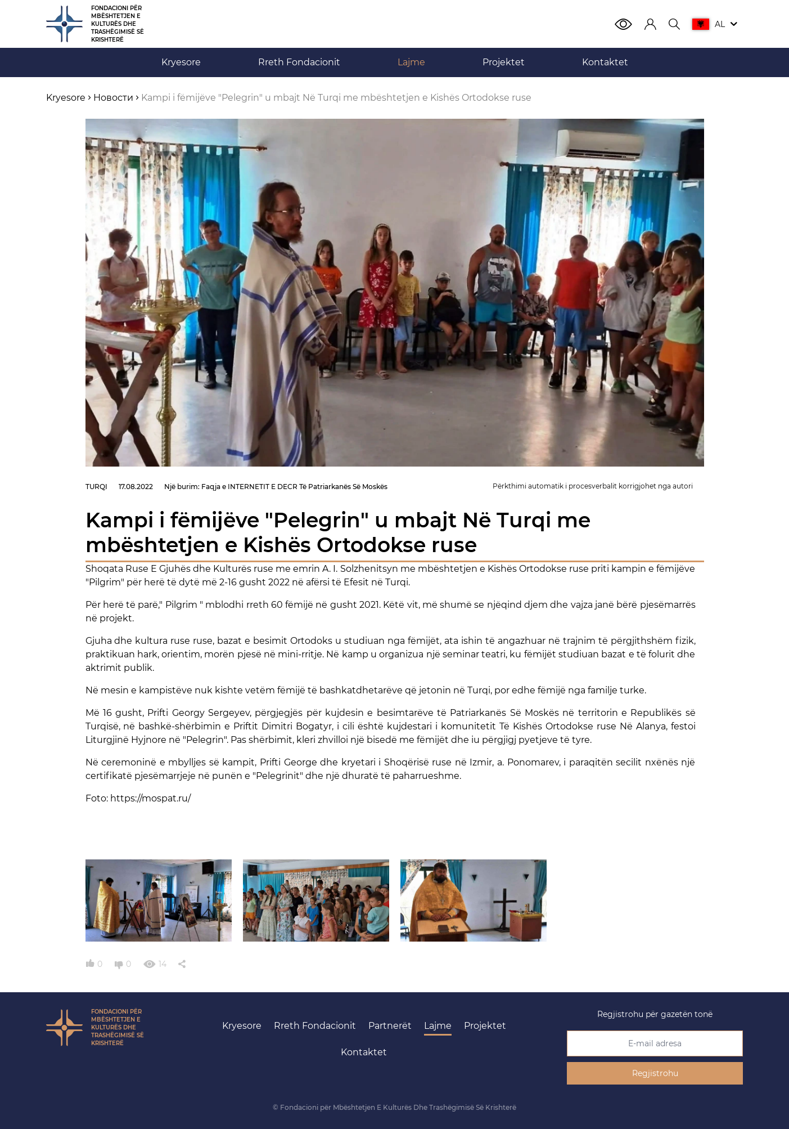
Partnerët (390, 1025)
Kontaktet (364, 1052)
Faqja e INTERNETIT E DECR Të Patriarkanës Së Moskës (294, 486)
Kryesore (242, 1025)
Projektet (485, 1025)
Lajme (438, 1025)
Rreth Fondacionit (315, 1025)
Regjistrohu (655, 1073)
